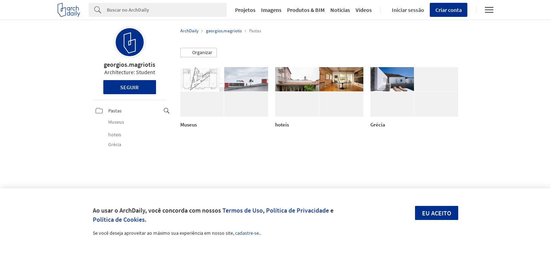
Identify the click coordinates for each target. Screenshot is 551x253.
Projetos (245, 10)
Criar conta (448, 9)
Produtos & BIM (306, 10)
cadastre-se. (247, 233)
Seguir (129, 87)
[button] (198, 53)
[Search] (167, 10)
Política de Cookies (119, 219)
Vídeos (364, 10)
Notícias (340, 10)
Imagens (271, 10)
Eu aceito (436, 213)
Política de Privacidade (297, 210)
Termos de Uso (242, 210)
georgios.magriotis (129, 64)
